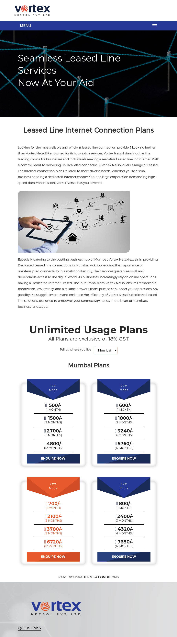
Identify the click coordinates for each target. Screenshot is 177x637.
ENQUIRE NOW (53, 458)
